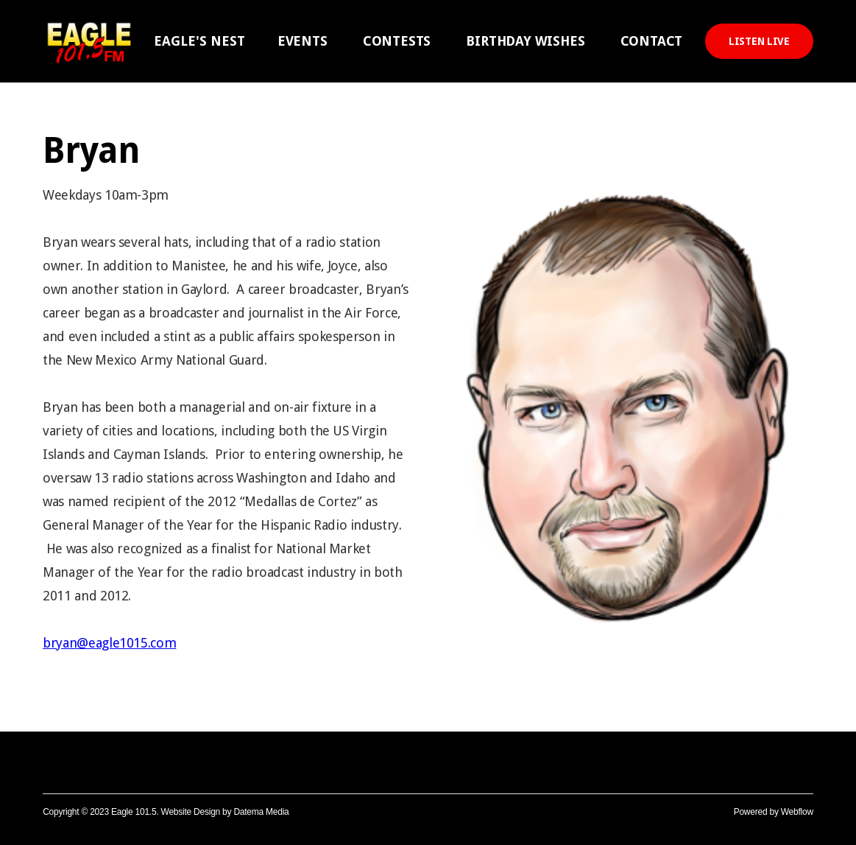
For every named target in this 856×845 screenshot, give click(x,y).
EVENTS (302, 41)
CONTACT (651, 41)
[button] (199, 41)
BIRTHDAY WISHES (525, 41)
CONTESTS (397, 41)
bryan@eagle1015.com (109, 643)
